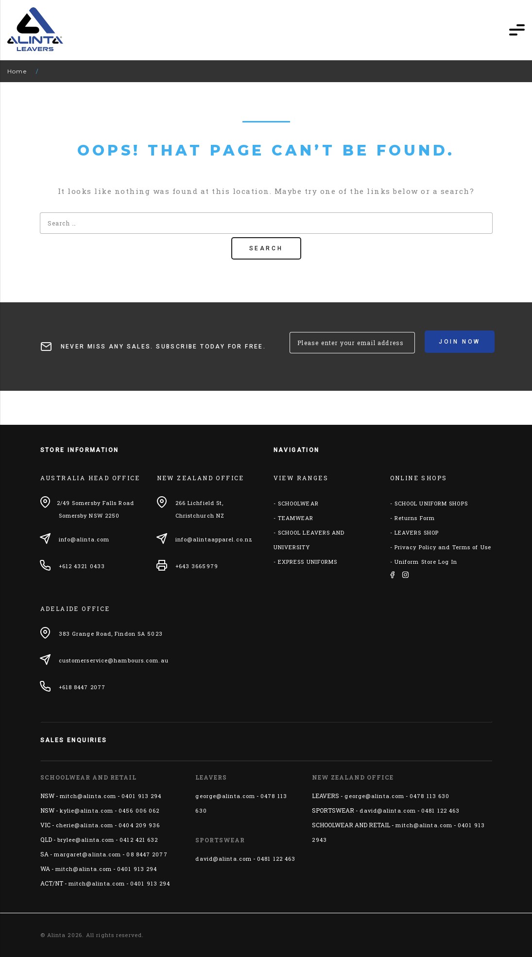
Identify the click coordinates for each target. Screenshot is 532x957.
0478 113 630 (429, 796)
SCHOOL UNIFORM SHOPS (431, 503)
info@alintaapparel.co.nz (214, 539)
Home (17, 71)
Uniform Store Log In (426, 561)
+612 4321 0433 (82, 566)
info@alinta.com (84, 539)
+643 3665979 (196, 566)
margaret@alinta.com (87, 854)
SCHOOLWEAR (298, 503)
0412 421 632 (139, 839)
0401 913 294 (141, 796)
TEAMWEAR (296, 518)
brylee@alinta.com (86, 839)
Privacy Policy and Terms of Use (443, 547)
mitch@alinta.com (88, 796)
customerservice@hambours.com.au (114, 660)
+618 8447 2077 (82, 687)
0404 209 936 (139, 825)
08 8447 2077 (146, 854)
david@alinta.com (223, 858)
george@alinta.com (225, 796)
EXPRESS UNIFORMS (308, 561)
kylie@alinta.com (87, 810)
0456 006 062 (139, 810)
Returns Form (415, 518)
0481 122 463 (276, 858)
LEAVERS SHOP (417, 532)
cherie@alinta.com (85, 825)
